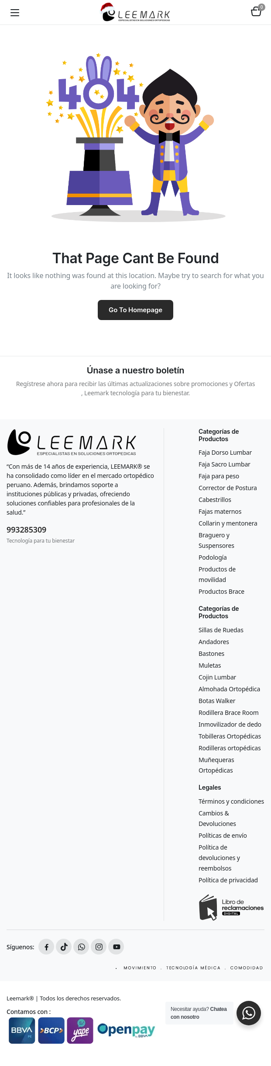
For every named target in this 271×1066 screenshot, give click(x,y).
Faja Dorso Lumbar (225, 452)
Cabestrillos (215, 499)
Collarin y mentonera (228, 523)
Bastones (211, 653)
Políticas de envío (223, 835)
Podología (213, 557)
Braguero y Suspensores (216, 540)
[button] (256, 12)
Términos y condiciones (231, 801)
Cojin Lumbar (217, 677)
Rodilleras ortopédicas (230, 748)
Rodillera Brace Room (229, 712)
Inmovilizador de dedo (230, 724)
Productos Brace (221, 591)
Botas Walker (217, 701)
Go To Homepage (135, 310)
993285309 (26, 529)
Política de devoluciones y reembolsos (219, 857)
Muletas (210, 665)
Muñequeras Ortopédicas (216, 765)
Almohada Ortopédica (229, 689)
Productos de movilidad (217, 574)
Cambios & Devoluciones (217, 818)
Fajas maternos (220, 511)
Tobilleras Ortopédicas (230, 736)
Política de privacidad (228, 880)
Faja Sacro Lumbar (224, 464)
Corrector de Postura (228, 488)
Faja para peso (219, 476)
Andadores (214, 642)
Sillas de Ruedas (221, 630)
